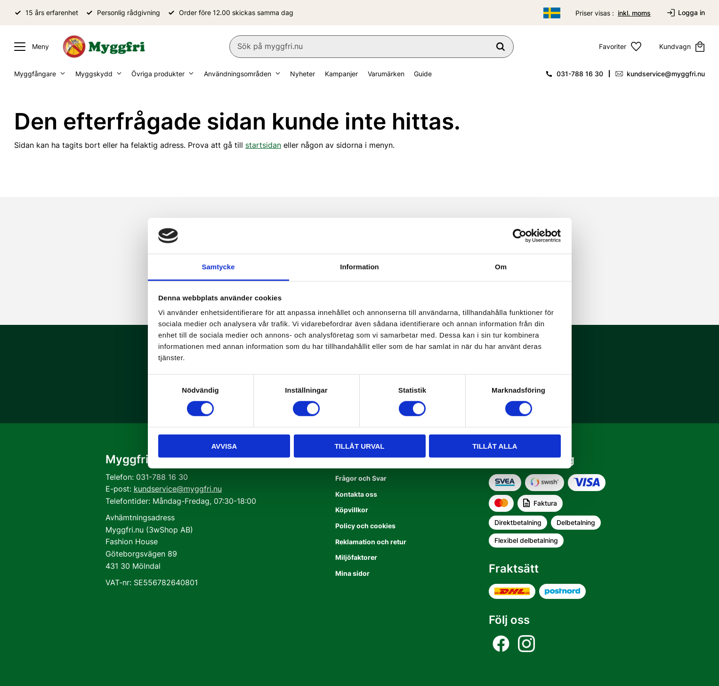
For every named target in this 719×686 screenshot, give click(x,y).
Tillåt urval (359, 446)
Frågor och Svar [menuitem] (361, 478)
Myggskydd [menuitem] (94, 74)
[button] (29, 46)
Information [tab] (359, 267)
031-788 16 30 (580, 74)
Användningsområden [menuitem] (237, 74)
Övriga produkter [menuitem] (158, 74)
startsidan (263, 145)
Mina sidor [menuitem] (352, 573)
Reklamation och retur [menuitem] (370, 542)
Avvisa (224, 446)
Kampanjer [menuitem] (341, 74)
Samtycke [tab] (218, 267)
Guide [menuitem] (423, 74)
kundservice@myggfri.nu (666, 74)
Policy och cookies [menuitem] (365, 526)
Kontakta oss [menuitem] (356, 494)
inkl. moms (634, 13)
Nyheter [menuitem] (302, 74)
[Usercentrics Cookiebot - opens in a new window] (519, 236)
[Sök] (500, 46)
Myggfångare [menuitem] (35, 74)
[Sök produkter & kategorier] (371, 46)
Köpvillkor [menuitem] (351, 510)
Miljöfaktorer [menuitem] (356, 557)
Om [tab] (501, 267)
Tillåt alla (494, 446)
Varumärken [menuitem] (386, 74)
